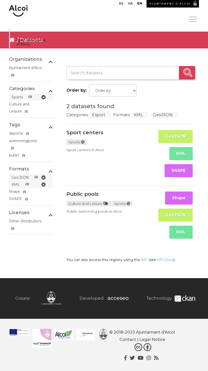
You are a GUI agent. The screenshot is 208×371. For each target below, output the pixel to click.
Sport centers (84, 133)
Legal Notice (152, 339)
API (144, 260)
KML (181, 153)
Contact (127, 339)
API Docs (165, 260)
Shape (179, 198)
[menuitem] (121, 4)
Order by (76, 90)
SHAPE (179, 170)
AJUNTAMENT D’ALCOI (170, 3)
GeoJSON (175, 136)
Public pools (82, 194)
